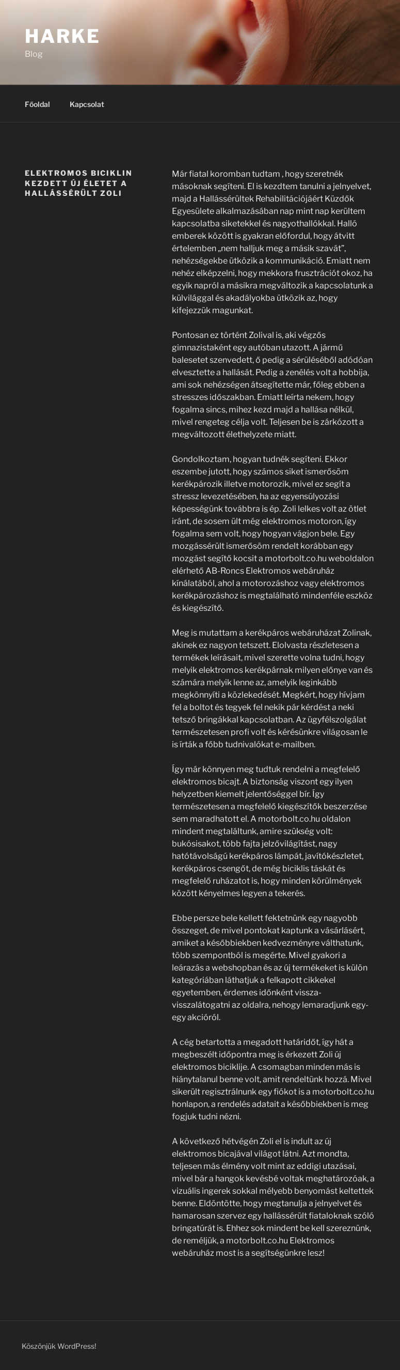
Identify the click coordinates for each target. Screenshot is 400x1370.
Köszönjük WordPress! (59, 1346)
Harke (62, 36)
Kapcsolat (87, 104)
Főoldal (37, 104)
